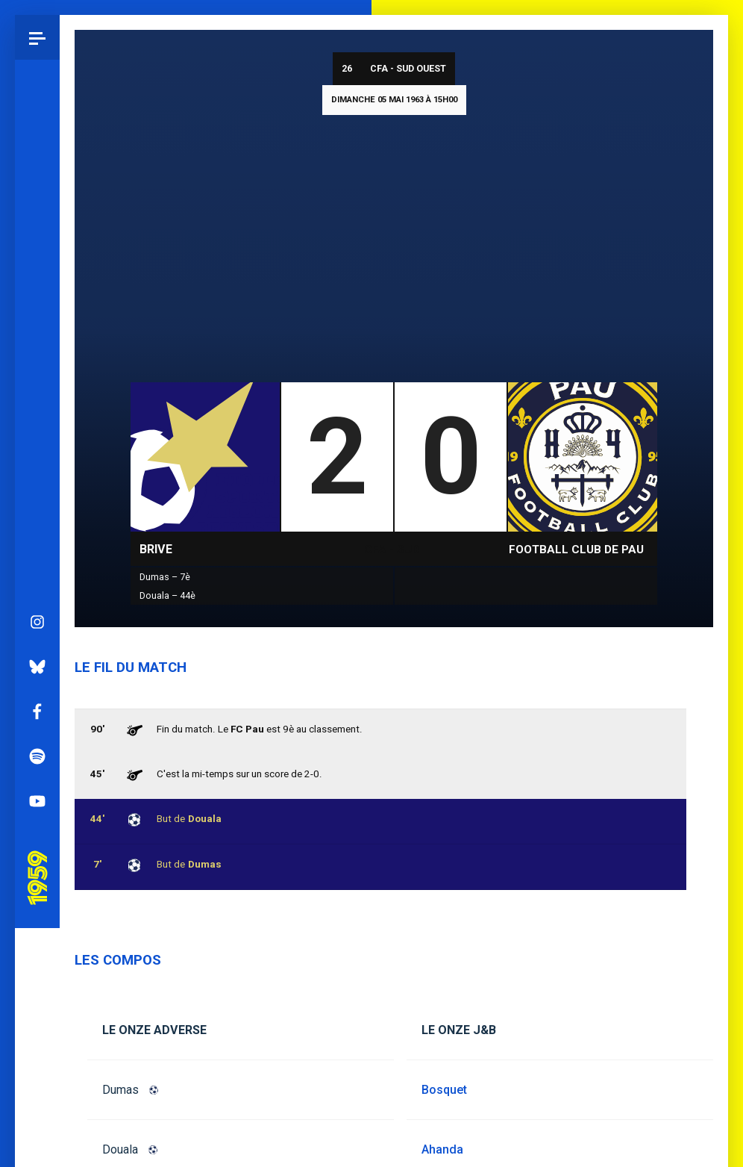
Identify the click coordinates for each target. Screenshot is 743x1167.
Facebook (37, 507)
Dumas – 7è (164, 576)
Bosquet (444, 1090)
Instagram (37, 417)
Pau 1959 (41, 655)
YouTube (37, 596)
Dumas (120, 1090)
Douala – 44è (167, 595)
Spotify (37, 551)
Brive (155, 549)
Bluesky (37, 462)
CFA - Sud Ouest (408, 68)
